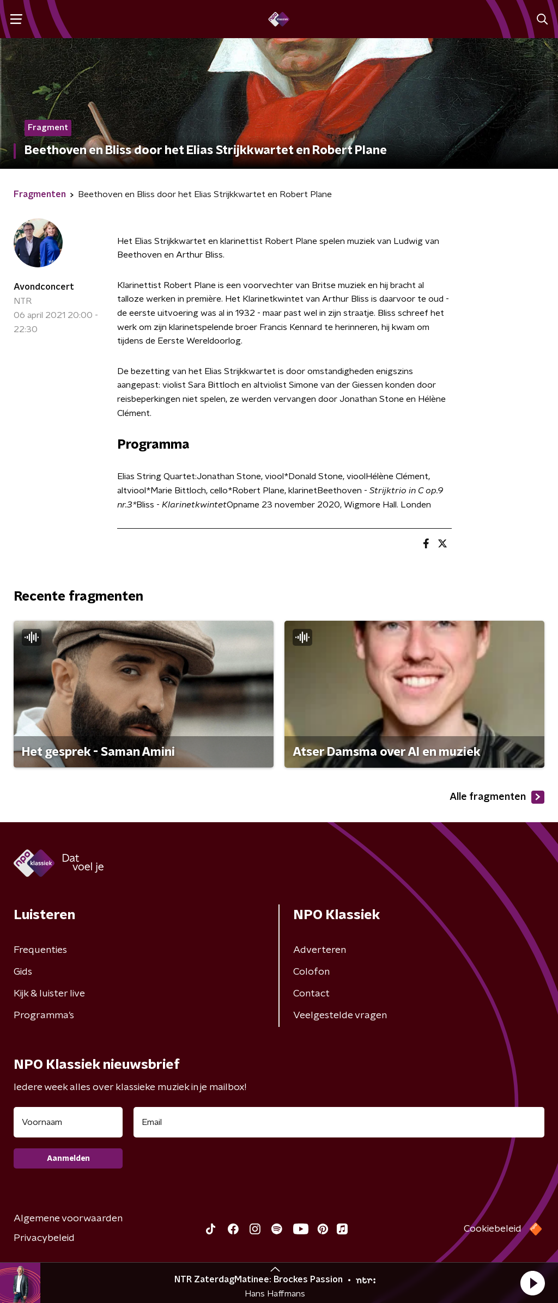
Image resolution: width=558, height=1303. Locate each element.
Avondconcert (44, 287)
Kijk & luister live (49, 994)
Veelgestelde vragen (340, 1015)
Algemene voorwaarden (68, 1219)
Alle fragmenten (497, 797)
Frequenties (40, 950)
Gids (23, 972)
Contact (311, 994)
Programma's (44, 1015)
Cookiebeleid (492, 1229)
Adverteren (319, 950)
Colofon (311, 972)
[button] (532, 1282)
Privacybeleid (44, 1238)
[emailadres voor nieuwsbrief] (339, 1122)
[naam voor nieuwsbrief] (68, 1122)
